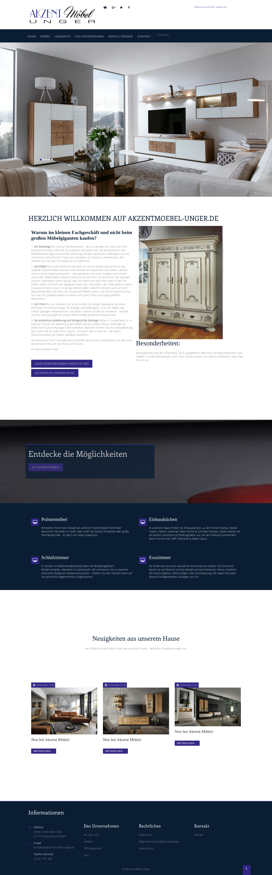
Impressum (200, 7)
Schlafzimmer (55, 557)
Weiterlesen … (43, 751)
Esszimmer (160, 557)
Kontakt (210, 7)
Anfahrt (88, 841)
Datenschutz (146, 848)
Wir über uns (91, 834)
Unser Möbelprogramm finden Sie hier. (62, 363)
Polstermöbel (54, 519)
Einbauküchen (163, 519)
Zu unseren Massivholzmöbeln (58, 140)
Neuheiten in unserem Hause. (55, 373)
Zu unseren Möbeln (45, 467)
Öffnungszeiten (93, 848)
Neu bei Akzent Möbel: (50, 739)
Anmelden (221, 7)
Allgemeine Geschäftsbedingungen (159, 841)
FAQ (86, 855)
